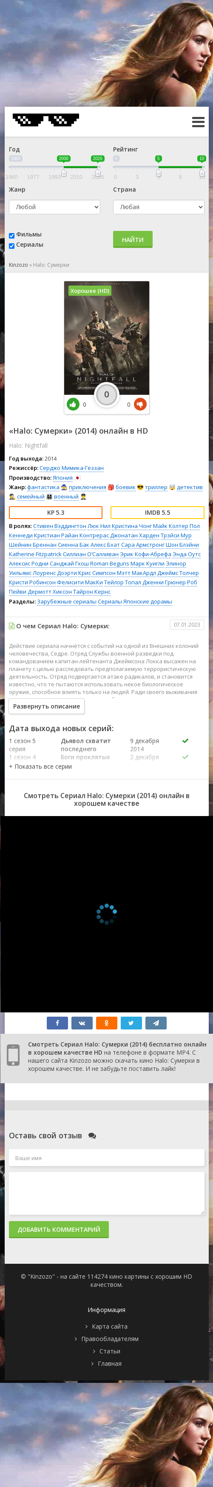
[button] (40, 766)
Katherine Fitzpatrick (35, 554)
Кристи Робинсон (32, 582)
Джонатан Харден (134, 535)
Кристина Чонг (132, 526)
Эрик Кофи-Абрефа (145, 554)
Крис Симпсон (97, 573)
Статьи (109, 1351)
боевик (126, 487)
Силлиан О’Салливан (91, 554)
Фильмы (29, 234)
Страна (124, 189)
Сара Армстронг (143, 544)
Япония (63, 477)
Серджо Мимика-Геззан (72, 468)
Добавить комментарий (58, 1229)
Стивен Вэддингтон (59, 526)
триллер (156, 487)
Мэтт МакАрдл (136, 573)
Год (14, 149)
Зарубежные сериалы (67, 601)
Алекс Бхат (105, 544)
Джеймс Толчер (178, 573)
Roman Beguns (109, 563)
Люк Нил (99, 526)
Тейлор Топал (122, 582)
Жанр (17, 189)
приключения (87, 487)
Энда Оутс (187, 554)
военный (66, 496)
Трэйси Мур (176, 535)
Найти (133, 240)
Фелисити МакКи (80, 582)
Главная (110, 1363)
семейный (31, 496)
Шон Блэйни (182, 544)
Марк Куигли (148, 563)
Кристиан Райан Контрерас (71, 535)
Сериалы (29, 244)
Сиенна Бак (73, 544)
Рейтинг (125, 149)
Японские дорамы (147, 601)
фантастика (43, 487)
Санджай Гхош (69, 563)
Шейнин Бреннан (33, 544)
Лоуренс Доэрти (55, 573)
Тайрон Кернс (92, 591)
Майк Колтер (170, 526)
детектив (190, 487)
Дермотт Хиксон (50, 591)
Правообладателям (110, 1339)
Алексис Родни (28, 563)
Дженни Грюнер (164, 582)
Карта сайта (110, 1326)
